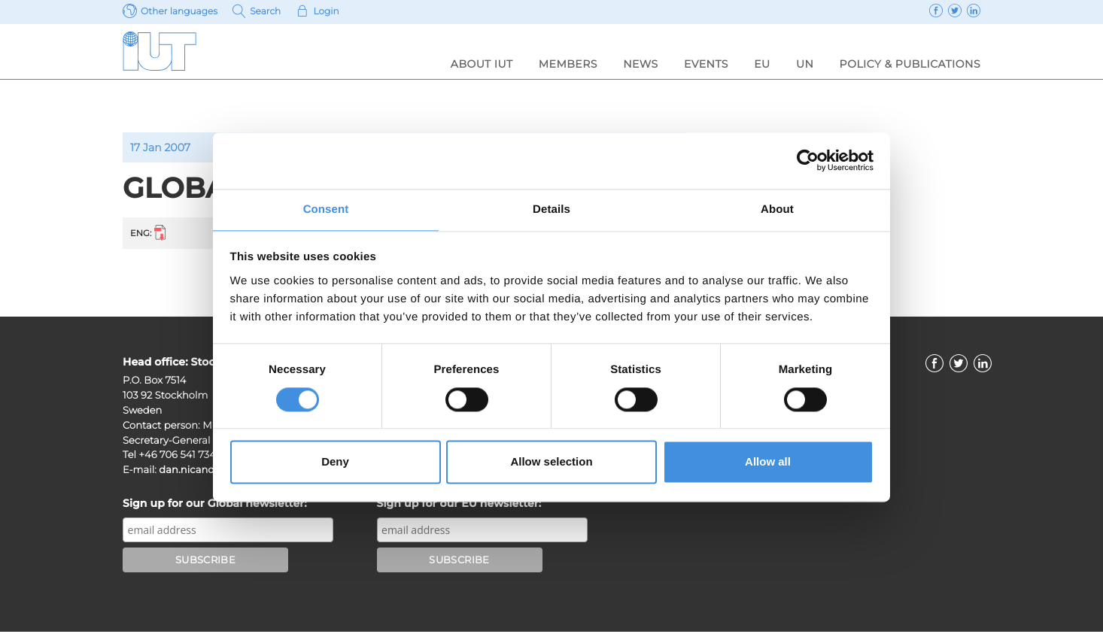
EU (762, 64)
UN (804, 64)
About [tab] (777, 208)
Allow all (768, 463)
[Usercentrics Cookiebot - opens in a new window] (808, 159)
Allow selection (551, 463)
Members (568, 64)
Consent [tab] (326, 208)
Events (706, 64)
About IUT (482, 64)
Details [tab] (551, 208)
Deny (335, 463)
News (640, 64)
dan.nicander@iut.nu (211, 472)
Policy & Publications (910, 64)
